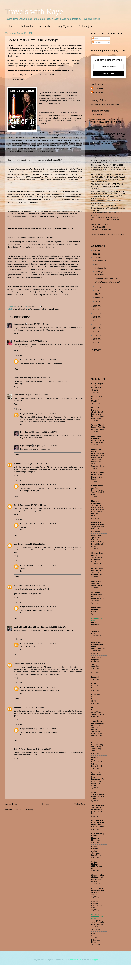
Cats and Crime (97, 473)
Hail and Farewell (97, 827)
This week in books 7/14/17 (96, 854)
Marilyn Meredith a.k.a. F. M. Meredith (29, 627)
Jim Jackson (98, 88)
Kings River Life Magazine (42, 267)
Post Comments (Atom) (24, 810)
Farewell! (94, 688)
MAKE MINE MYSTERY (96, 608)
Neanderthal (44, 26)
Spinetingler (96, 773)
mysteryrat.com (54, 272)
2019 (95, 310)
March (97, 298)
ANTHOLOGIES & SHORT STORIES (105, 151)
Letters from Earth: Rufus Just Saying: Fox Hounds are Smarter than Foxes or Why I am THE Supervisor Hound (98, 459)
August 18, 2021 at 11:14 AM (36, 505)
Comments (97, 42)
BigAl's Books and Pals (97, 487)
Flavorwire (95, 708)
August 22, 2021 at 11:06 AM (45, 729)
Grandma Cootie (20, 464)
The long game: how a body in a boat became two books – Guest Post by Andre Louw (97, 510)
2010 (95, 343)
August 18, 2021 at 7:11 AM (38, 324)
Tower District (53, 309)
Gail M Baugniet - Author (97, 385)
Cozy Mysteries (65, 26)
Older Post (79, 804)
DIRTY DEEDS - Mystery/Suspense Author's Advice (97, 891)
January (98, 301)
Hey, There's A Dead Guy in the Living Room (97, 823)
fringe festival (37, 146)
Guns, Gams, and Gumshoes (97, 722)
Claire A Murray (20, 749)
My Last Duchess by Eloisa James (97, 441)
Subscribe (108, 73)
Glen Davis (18, 586)
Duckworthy (26, 26)
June (97, 290)
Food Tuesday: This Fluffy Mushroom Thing (97, 572)
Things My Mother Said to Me (97, 528)
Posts (95, 38)
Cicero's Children (94, 902)
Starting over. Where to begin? (97, 584)
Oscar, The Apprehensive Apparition (96, 664)
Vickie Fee (18, 707)
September (99, 268)
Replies (19, 355)
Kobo (74, 70)
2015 (95, 324)
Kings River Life (26, 360)
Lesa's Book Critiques (96, 437)
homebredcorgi (75, 960)
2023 (95, 250)
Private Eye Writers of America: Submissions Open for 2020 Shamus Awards (97, 730)
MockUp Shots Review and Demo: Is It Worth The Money (97, 597)
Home (11, 26)
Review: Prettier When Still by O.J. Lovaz (97, 492)
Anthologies (85, 26)
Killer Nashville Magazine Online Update (97, 477)
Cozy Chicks (96, 673)
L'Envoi (94, 611)
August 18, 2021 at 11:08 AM (38, 464)
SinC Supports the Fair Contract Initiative (97, 879)
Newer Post (11, 804)
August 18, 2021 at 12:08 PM (46, 432)
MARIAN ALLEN (97, 568)
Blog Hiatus (95, 840)
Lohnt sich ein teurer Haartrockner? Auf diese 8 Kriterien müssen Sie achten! (97, 780)
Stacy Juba (95, 592)
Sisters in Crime (97, 875)
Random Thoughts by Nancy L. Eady (98, 428)
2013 (95, 332)
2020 (95, 306)
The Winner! (99, 275)
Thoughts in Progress (96, 659)
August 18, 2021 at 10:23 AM (45, 360)
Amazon (34, 70)
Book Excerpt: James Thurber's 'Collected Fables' (97, 712)
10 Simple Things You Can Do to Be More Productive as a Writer (97, 924)
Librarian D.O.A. (97, 397)
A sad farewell (96, 636)
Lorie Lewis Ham (20, 378)
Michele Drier (19, 664)
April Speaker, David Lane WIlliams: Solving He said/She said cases (97, 542)
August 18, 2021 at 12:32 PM (55, 627)
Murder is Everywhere (96, 502)
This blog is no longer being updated (96, 559)
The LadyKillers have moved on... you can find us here (97, 810)
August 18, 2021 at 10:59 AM (37, 395)
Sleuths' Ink (96, 536)
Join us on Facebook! (95, 676)
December (99, 261)
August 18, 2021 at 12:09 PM (46, 446)
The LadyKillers (97, 805)
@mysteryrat (12, 275)
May (97, 294)
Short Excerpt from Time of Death (98, 650)
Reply (16, 333)
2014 (95, 328)
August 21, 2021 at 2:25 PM (33, 707)
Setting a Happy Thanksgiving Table (97, 749)
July (97, 287)
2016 (95, 321)
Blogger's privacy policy (110, 104)
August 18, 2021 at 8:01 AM (36, 341)
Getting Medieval (94, 863)
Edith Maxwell (19, 395)
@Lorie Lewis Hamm (21, 309)
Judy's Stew (96, 581)
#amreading (34, 309)
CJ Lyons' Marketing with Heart (97, 916)
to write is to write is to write (97, 524)
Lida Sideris (18, 544)
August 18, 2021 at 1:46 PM (35, 664)
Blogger (95, 960)
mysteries (43, 309)
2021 (95, 258)
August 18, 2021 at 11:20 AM (35, 544)
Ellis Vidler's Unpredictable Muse (97, 644)
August (98, 272)
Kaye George (19, 324)
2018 (95, 313)
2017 (95, 317)
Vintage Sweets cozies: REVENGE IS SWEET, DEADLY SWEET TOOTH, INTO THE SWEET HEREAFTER (108, 143)
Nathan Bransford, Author (95, 849)
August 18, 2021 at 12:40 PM (45, 643)
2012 (95, 335)
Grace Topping (20, 341)
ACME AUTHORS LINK (97, 793)
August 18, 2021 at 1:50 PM (44, 687)
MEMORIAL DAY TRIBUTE (97, 389)
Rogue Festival (23, 146)
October (98, 264)
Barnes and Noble (59, 70)
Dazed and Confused (95, 696)
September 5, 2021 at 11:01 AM (39, 749)
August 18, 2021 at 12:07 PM (45, 414)
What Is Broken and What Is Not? (107, 282)
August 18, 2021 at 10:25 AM (39, 378)
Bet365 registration (95, 624)
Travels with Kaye (34, 11)
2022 (95, 254)
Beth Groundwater (96, 935)
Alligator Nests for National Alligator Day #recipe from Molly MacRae (97, 415)
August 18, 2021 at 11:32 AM (34, 586)
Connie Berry (19, 505)
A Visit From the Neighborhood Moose (97, 940)
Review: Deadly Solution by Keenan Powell (97, 764)
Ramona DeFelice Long (97, 743)
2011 (95, 339)
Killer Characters (95, 685)
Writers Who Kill (97, 425)
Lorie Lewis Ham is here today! (106, 278)
